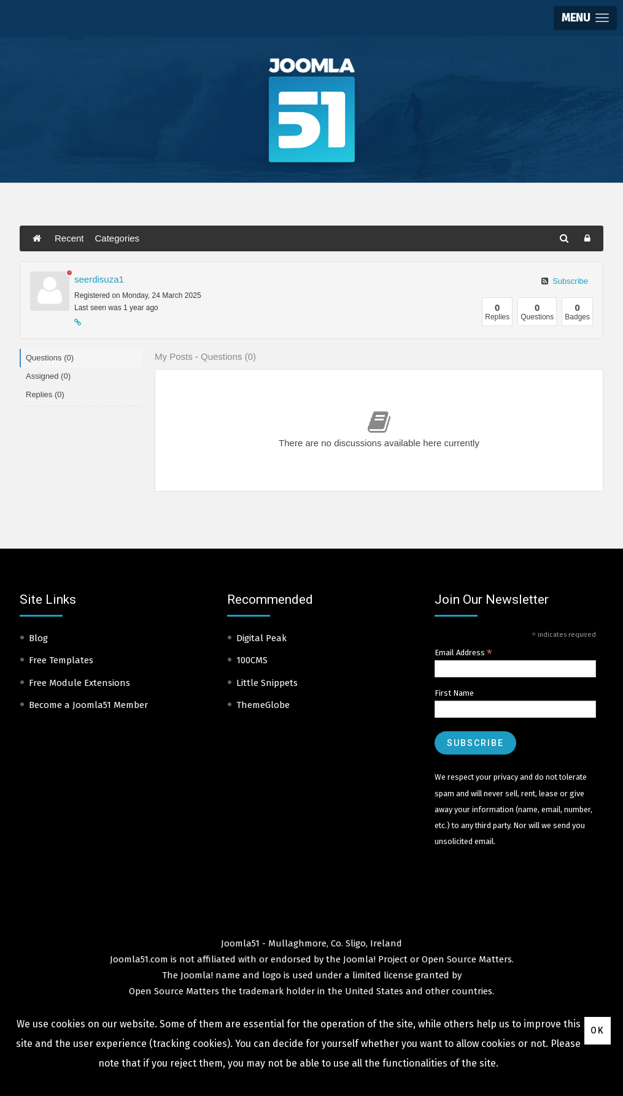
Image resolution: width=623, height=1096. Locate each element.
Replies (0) (45, 394)
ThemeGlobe (263, 704)
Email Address (463, 652)
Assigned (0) (48, 376)
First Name (454, 693)
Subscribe (564, 281)
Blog (38, 638)
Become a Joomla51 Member (88, 704)
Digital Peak (261, 638)
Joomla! (196, 975)
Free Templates (61, 660)
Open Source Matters (467, 959)
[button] (585, 18)
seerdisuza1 (99, 279)
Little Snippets (267, 682)
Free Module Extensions (79, 682)
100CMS (252, 660)
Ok (597, 1030)
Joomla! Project (374, 959)
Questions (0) (50, 357)
